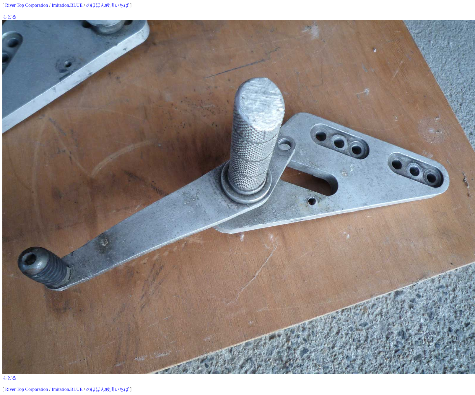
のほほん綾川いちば (107, 5)
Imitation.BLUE (67, 5)
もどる (9, 16)
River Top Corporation (26, 5)
